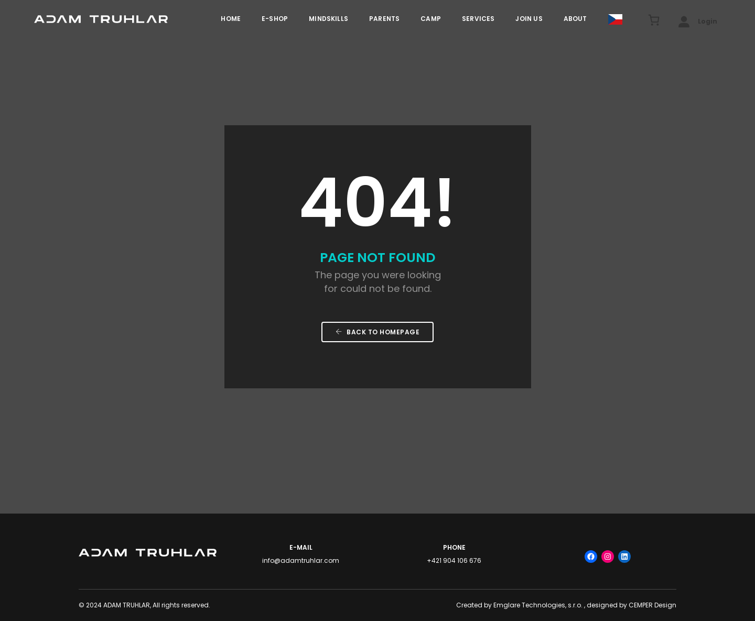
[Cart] (648, 20)
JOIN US (528, 18)
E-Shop (275, 18)
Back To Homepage (377, 332)
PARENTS (384, 18)
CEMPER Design (652, 605)
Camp (430, 18)
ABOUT (575, 18)
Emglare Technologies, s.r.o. (538, 605)
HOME (231, 18)
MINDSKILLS (328, 18)
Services (478, 18)
